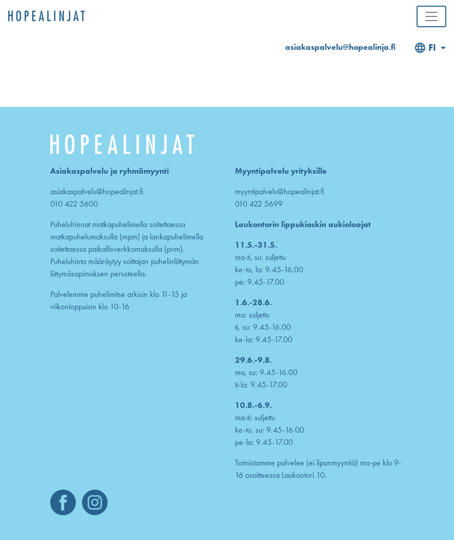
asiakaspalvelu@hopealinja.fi (340, 47)
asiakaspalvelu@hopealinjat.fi (96, 191)
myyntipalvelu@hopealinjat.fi (279, 191)
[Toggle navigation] (431, 16)
